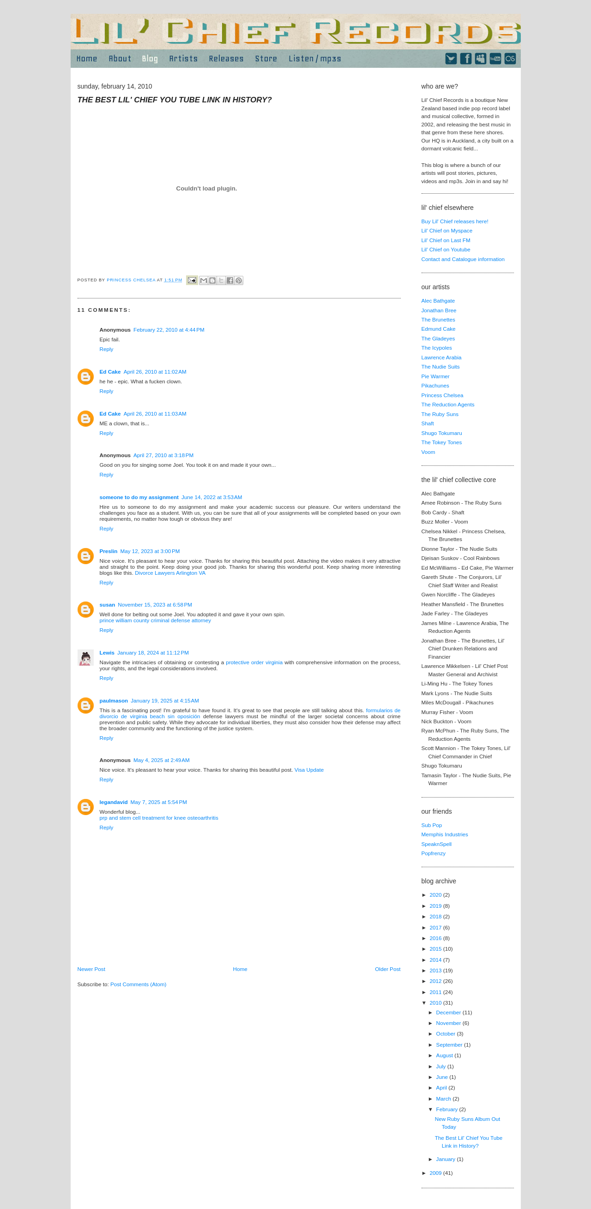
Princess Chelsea (443, 395)
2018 (436, 916)
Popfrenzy (434, 853)
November (449, 1023)
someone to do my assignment (139, 497)
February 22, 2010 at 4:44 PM (169, 330)
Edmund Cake (439, 329)
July (441, 1066)
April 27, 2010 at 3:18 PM (163, 455)
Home (240, 969)
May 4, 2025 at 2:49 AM (161, 760)
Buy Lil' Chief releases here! (455, 221)
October (446, 1033)
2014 (436, 960)
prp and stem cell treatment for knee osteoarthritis (159, 818)
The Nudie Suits (441, 366)
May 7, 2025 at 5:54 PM (159, 802)
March (444, 1099)
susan (107, 604)
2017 (436, 927)
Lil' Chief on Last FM (446, 240)
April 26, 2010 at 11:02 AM (155, 372)
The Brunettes (438, 319)
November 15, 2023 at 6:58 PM (155, 604)
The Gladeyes (438, 338)
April (442, 1087)
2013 (436, 970)
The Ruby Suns (440, 414)
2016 (436, 938)
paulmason (114, 700)
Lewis (107, 652)
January (446, 1159)
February (447, 1109)
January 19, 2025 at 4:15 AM (165, 700)
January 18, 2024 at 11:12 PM (153, 652)
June (443, 1077)
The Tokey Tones (442, 442)
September (450, 1045)
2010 (436, 1003)
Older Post (387, 969)
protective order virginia (254, 662)
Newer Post (91, 969)
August (445, 1055)
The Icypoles (437, 348)
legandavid (114, 802)
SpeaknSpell (437, 844)
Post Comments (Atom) (138, 984)
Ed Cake (110, 372)
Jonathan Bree (439, 310)
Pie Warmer (436, 376)
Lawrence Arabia (442, 357)
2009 (436, 1173)
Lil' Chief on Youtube (446, 249)
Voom (428, 452)
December (449, 1012)
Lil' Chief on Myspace (447, 230)
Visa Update (309, 770)
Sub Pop (432, 825)
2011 (436, 992)
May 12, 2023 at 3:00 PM (150, 551)
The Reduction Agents (448, 404)
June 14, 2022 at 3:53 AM (211, 497)
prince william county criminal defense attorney (155, 620)
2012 (436, 981)
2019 (436, 906)
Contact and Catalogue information (463, 259)
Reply (107, 349)
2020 (436, 895)
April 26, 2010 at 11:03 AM (155, 414)
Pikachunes (435, 385)
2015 (436, 949)
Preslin (109, 551)
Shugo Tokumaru (442, 433)
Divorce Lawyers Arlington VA (170, 573)
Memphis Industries (445, 834)
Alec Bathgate (438, 301)
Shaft (428, 423)
